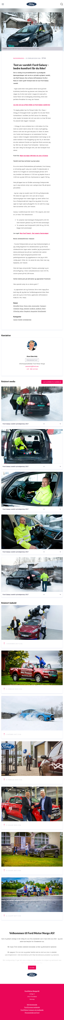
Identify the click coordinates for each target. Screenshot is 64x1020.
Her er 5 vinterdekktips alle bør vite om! (22, 738)
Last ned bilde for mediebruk (52, 382)
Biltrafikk (16, 306)
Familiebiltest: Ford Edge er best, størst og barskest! (28, 920)
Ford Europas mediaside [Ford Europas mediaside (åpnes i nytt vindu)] (32, 1007)
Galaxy (15, 320)
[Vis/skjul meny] (3, 4)
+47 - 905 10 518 (32, 369)
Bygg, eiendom (24, 309)
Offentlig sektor (18, 311)
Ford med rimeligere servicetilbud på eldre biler (25, 784)
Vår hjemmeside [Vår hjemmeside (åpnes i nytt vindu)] (32, 1005)
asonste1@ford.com (32, 366)
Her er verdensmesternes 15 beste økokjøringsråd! (27, 693)
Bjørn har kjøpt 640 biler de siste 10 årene (34, 156)
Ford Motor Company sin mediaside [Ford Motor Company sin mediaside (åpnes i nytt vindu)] (32, 1010)
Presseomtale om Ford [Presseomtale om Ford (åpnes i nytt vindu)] (32, 1013)
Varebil (20, 320)
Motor (21, 306)
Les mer (32, 967)
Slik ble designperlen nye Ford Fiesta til (22, 648)
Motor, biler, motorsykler (32, 306)
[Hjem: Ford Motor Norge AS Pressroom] (31, 4)
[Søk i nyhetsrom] (61, 4)
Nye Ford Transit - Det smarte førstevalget (34, 233)
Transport (43, 306)
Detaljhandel (42, 311)
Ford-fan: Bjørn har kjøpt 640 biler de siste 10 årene (27, 829)
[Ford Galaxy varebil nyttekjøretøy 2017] (32, 403)
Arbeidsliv (16, 309)
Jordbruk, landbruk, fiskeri (38, 309)
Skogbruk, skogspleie (30, 311)
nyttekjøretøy (27, 320)
